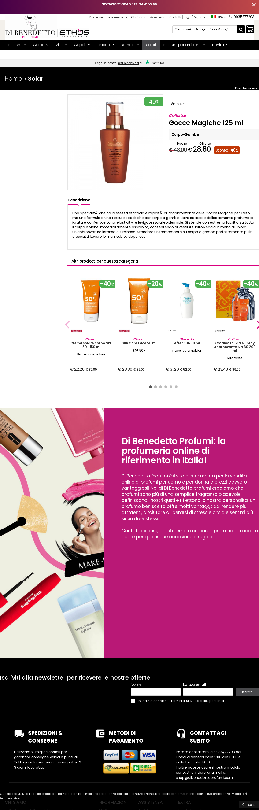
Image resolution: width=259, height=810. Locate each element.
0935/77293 (241, 16)
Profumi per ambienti (184, 45)
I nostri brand (73, 54)
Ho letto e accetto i (150, 700)
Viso (61, 45)
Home (13, 78)
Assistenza (158, 17)
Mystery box (43, 54)
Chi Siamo (138, 17)
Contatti (175, 17)
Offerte (16, 54)
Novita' (220, 45)
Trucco (105, 45)
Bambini (130, 45)
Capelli (82, 45)
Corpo (40, 45)
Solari (151, 45)
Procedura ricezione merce (108, 17)
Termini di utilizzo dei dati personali (197, 701)
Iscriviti (247, 692)
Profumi (17, 45)
